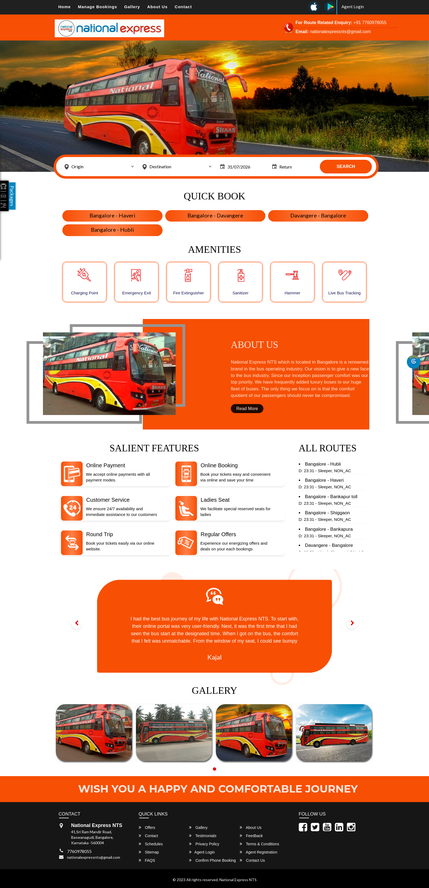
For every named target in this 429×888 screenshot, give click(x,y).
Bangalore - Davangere (215, 215)
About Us (157, 6)
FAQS (147, 860)
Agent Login (352, 6)
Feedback (251, 835)
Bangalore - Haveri (112, 215)
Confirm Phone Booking (212, 860)
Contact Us (252, 860)
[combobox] (99, 166)
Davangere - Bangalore (318, 215)
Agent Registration (258, 852)
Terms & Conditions (259, 843)
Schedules (151, 843)
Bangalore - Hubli (112, 229)
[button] (76, 623)
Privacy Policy (204, 843)
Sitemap (149, 852)
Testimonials (202, 835)
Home (64, 6)
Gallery (132, 6)
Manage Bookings (97, 6)
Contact (183, 6)
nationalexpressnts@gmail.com (93, 857)
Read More (269, 408)
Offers (147, 827)
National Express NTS (238, 879)
